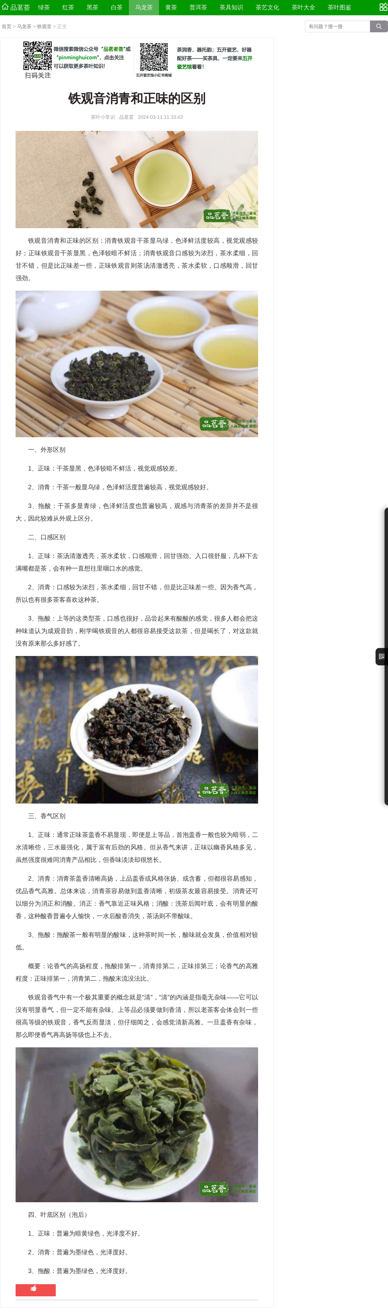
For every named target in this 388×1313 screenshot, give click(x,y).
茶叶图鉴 (339, 7)
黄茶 (171, 7)
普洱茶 (198, 7)
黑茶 (92, 7)
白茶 (117, 7)
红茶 (68, 7)
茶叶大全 (303, 7)
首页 (6, 26)
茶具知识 (231, 7)
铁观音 (44, 26)
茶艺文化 (267, 7)
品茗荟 (16, 7)
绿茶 (44, 7)
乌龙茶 (144, 7)
